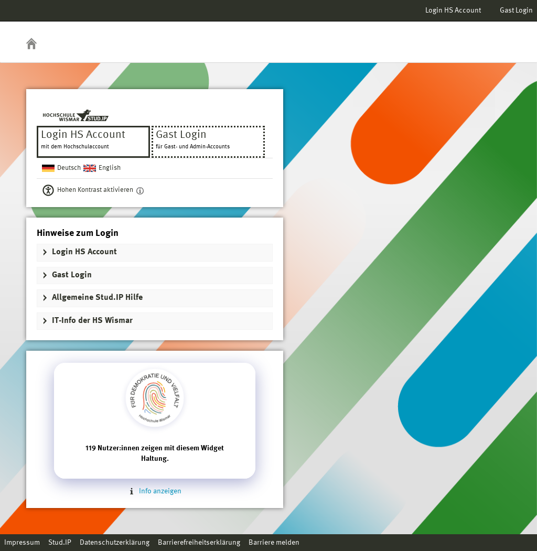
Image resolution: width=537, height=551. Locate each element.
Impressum (22, 542)
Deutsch (69, 168)
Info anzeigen (154, 491)
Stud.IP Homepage (497, 35)
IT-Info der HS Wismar (92, 321)
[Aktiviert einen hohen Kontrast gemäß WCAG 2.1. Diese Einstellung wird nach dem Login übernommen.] (140, 190)
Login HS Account (453, 10)
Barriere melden (274, 542)
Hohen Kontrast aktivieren (95, 190)
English (110, 168)
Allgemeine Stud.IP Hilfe (97, 298)
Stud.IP (59, 542)
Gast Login (516, 10)
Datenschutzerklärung (114, 542)
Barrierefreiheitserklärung (199, 542)
